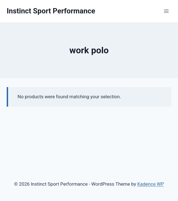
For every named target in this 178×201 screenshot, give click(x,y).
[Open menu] (166, 11)
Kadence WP (150, 184)
